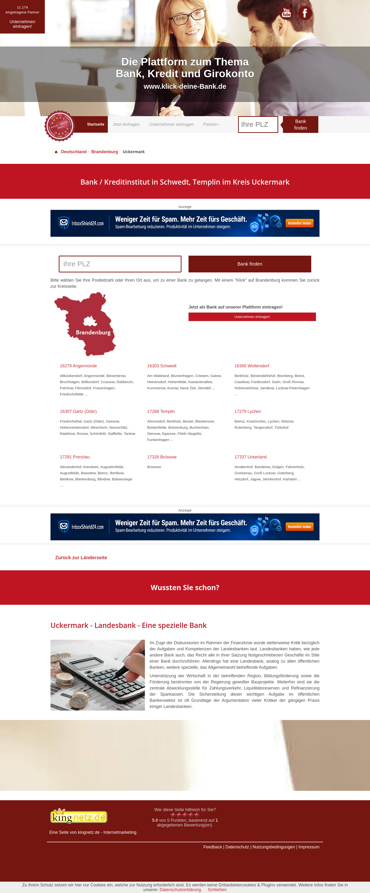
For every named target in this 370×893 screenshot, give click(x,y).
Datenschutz (237, 847)
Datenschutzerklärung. (181, 889)
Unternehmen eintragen (171, 124)
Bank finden (300, 125)
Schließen (217, 889)
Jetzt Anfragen (126, 124)
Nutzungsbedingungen (273, 847)
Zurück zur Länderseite (81, 557)
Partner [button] (211, 124)
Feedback (212, 847)
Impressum (309, 847)
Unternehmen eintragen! (252, 317)
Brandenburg (104, 151)
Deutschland (70, 151)
